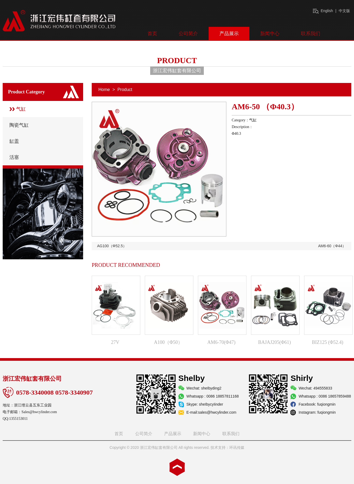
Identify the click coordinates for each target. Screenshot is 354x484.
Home (104, 89)
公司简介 (188, 33)
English (327, 11)
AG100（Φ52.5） (112, 246)
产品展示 (229, 33)
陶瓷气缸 (19, 125)
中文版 (344, 11)
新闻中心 (269, 33)
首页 (152, 33)
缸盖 (14, 141)
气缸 (21, 109)
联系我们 (310, 33)
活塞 (14, 157)
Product (124, 89)
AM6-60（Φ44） (332, 246)
